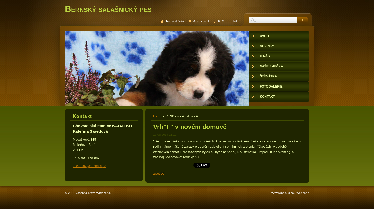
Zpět (156, 173)
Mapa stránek (201, 21)
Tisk (235, 21)
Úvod (156, 116)
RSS (221, 21)
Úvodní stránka (174, 21)
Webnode (302, 192)
